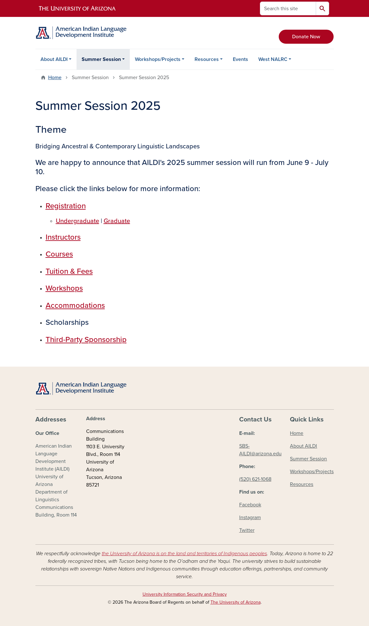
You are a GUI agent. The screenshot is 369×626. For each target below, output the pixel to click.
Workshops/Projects (158, 59)
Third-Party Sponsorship (86, 339)
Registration (66, 206)
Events (240, 59)
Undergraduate (77, 221)
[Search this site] (288, 8)
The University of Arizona (235, 602)
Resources (207, 59)
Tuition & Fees (69, 271)
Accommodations (75, 305)
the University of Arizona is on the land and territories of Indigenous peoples (184, 553)
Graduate (117, 221)
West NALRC (272, 59)
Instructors (63, 237)
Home (55, 77)
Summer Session (101, 59)
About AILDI (54, 59)
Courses (59, 254)
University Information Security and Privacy (185, 594)
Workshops (64, 288)
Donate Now (306, 37)
